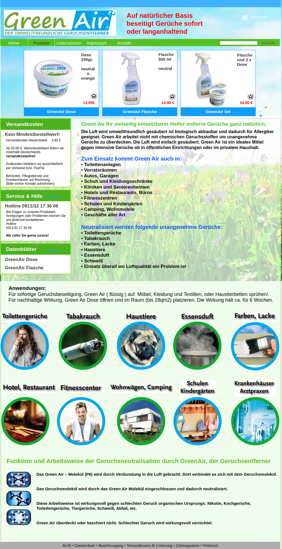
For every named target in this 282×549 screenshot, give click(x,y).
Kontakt (125, 43)
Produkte (41, 43)
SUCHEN (268, 43)
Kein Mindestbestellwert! (32, 134)
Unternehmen (69, 43)
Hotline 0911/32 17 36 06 (31, 206)
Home (13, 43)
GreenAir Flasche (24, 267)
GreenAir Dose (21, 259)
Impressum (97, 43)
